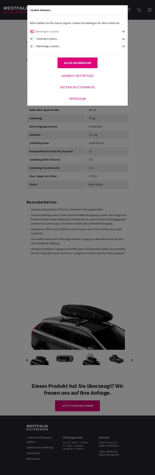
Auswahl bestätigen (77, 76)
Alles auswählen (77, 63)
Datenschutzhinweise (77, 87)
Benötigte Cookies (48, 31)
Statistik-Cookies (47, 39)
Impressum (77, 99)
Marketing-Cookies (48, 46)
